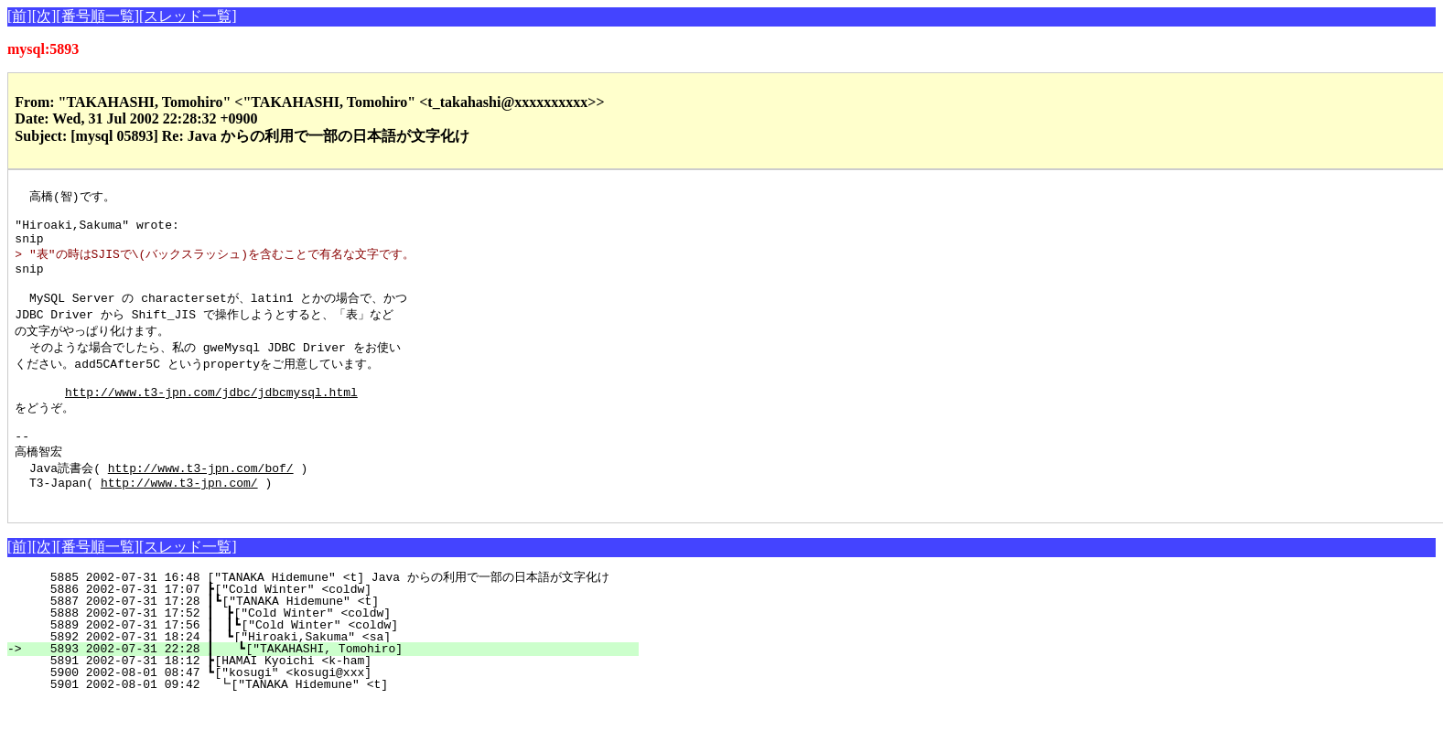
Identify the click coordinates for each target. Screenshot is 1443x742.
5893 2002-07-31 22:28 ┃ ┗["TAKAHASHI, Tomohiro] (333, 688)
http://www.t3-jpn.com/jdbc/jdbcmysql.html (211, 417)
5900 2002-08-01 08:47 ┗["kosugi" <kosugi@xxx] (339, 712)
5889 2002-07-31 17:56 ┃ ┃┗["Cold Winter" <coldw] (330, 664)
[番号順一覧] (97, 16)
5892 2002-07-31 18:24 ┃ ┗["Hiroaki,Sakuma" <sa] (334, 676)
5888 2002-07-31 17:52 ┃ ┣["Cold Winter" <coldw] (334, 652)
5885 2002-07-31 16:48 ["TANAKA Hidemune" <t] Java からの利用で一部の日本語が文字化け (322, 616)
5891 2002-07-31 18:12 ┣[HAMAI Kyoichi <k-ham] (339, 700)
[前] (19, 16)
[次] (44, 16)
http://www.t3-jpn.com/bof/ (201, 501)
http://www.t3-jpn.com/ (179, 519)
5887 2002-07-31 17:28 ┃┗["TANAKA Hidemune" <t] (335, 640)
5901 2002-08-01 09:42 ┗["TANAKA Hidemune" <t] (337, 723)
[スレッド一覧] (188, 16)
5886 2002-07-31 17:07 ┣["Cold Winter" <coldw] (339, 628)
